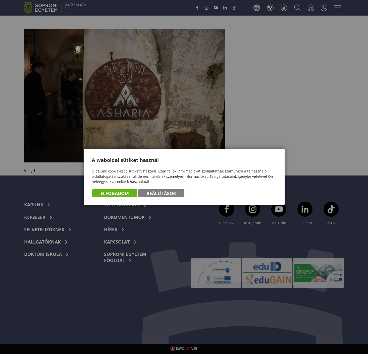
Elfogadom (114, 193)
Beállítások (161, 193)
